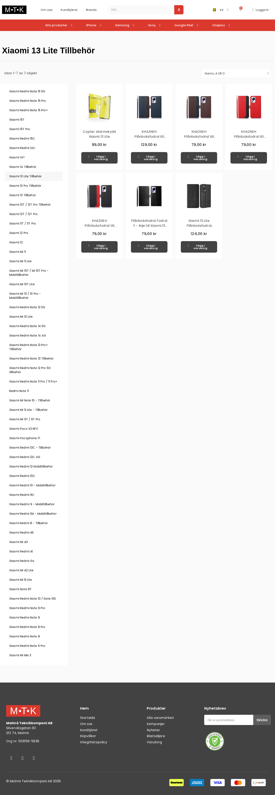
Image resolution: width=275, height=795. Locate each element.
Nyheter (153, 730)
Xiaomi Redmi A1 (21, 551)
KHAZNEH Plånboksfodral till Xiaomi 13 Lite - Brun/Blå (199, 139)
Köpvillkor (88, 736)
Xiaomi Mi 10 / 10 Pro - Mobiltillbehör (25, 296)
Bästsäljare (156, 736)
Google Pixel (186, 25)
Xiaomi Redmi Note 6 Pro (27, 646)
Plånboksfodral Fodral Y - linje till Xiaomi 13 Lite (149, 225)
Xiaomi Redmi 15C (22, 138)
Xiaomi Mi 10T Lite (22, 284)
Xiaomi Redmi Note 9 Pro (27, 608)
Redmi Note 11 (19, 391)
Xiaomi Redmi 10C (22, 476)
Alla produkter (58, 25)
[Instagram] (22, 758)
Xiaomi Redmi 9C (21, 495)
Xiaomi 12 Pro (18, 233)
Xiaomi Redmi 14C (22, 148)
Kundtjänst (69, 10)
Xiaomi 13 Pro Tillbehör (25, 186)
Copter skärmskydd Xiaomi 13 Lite (99, 134)
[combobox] (139, 9)
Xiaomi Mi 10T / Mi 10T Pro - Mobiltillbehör (28, 273)
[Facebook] (11, 758)
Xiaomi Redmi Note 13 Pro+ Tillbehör (28, 347)
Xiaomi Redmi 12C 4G (24, 457)
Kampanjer (156, 724)
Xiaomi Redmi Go (21, 561)
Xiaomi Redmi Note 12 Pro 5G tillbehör (30, 370)
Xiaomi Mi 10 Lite (21, 317)
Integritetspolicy (93, 742)
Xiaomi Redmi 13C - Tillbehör (30, 448)
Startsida (87, 717)
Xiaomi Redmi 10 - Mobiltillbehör (32, 485)
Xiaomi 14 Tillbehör (22, 167)
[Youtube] (34, 758)
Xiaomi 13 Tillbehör (22, 195)
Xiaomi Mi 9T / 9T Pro (24, 419)
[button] (240, 10)
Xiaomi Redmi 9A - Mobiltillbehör (33, 514)
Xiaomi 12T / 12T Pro (23, 214)
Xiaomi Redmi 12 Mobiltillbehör (31, 466)
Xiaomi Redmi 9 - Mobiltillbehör (32, 504)
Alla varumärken (160, 717)
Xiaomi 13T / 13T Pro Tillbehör (30, 205)
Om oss (47, 10)
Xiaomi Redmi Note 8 (24, 636)
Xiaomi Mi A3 (18, 542)
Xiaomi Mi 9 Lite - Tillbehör (28, 410)
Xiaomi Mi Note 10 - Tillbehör (29, 400)
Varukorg (154, 742)
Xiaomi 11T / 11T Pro (22, 223)
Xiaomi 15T (17, 120)
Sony (154, 25)
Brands (91, 10)
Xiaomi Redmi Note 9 (24, 617)
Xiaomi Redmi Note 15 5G (27, 91)
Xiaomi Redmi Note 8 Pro (27, 627)
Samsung (124, 25)
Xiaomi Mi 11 (17, 252)
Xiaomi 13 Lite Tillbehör (25, 176)
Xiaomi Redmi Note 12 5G (27, 307)
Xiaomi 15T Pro (19, 129)
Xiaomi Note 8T (20, 589)
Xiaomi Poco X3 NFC (23, 429)
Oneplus (221, 25)
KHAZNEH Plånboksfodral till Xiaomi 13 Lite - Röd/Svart (249, 139)
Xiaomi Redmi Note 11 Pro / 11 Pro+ (33, 381)
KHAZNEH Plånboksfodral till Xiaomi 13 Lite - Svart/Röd (99, 228)
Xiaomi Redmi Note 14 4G (27, 335)
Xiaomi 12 (16, 242)
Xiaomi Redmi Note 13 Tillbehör (31, 358)
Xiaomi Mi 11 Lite (20, 261)
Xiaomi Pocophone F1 (24, 438)
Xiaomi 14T (17, 157)
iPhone (93, 25)
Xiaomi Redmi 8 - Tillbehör (28, 523)
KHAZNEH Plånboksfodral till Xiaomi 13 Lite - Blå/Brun (149, 139)
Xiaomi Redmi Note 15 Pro (27, 101)
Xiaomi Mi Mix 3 (20, 655)
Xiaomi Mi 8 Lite (20, 580)
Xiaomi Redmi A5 (21, 532)
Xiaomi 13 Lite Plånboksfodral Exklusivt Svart (199, 225)
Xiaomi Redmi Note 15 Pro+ (28, 110)
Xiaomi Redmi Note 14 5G (27, 326)
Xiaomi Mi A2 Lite (21, 570)
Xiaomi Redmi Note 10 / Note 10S (32, 599)
